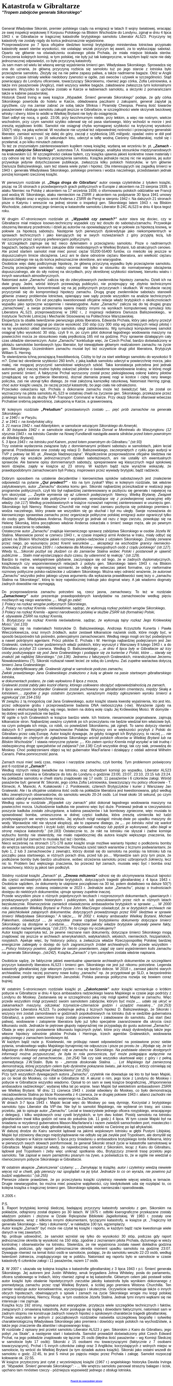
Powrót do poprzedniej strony (86, 1381)
